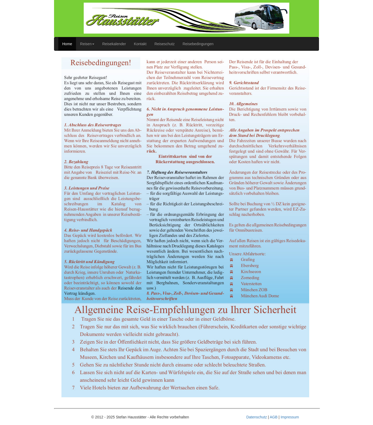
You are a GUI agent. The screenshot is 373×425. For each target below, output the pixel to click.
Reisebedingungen (198, 44)
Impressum (290, 417)
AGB (274, 417)
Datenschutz (256, 417)
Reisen (87, 44)
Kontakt (140, 44)
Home (67, 44)
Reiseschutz (164, 44)
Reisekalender (114, 44)
